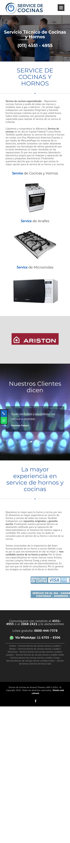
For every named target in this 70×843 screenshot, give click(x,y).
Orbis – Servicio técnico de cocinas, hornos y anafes (36, 656)
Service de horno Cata (40, 663)
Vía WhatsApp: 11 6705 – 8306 (37, 637)
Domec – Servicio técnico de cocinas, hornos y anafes (34, 648)
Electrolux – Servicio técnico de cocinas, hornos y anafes (34, 651)
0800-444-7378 (45, 630)
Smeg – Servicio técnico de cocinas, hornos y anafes (33, 659)
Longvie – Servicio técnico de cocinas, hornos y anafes (31, 654)
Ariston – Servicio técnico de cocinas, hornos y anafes (34, 645)
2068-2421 (29, 624)
